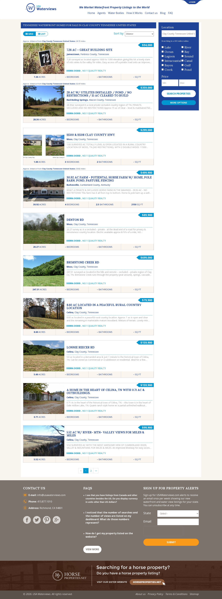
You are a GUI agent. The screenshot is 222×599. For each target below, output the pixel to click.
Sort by (118, 33)
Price (165, 76)
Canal (188, 61)
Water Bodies (116, 13)
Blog (163, 13)
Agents (101, 13)
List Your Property (189, 13)
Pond (188, 70)
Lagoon (170, 56)
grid (29, 33)
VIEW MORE (92, 549)
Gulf (188, 65)
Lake (168, 47)
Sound (189, 56)
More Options (178, 102)
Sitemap (194, 594)
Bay (187, 52)
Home (91, 13)
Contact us (151, 13)
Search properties (178, 93)
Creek (169, 70)
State (147, 513)
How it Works (134, 13)
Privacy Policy (155, 594)
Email (147, 521)
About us (141, 594)
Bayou (169, 65)
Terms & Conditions (176, 594)
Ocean (169, 52)
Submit (171, 542)
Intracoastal (172, 61)
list (41, 33)
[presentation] (163, 531)
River (188, 47)
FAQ (170, 13)
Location (168, 27)
